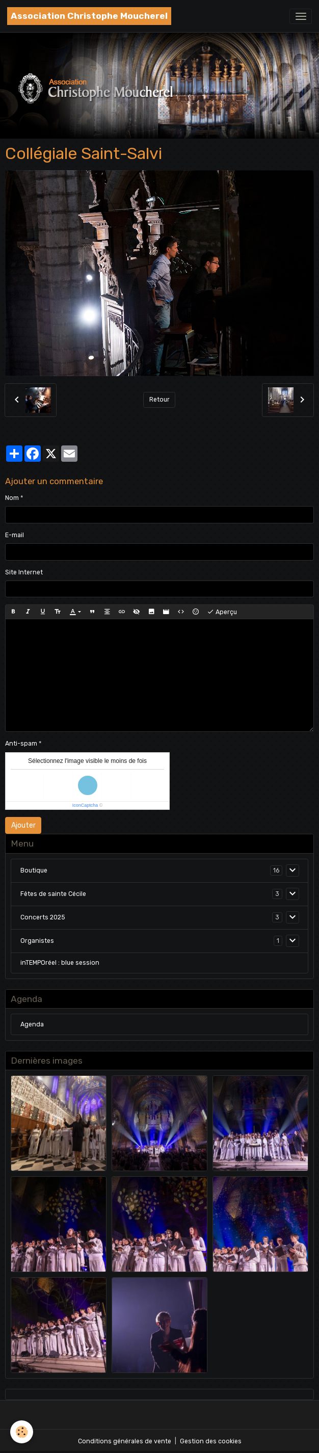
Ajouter (23, 825)
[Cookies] (21, 1431)
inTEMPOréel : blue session (59, 962)
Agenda (32, 1024)
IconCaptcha (85, 805)
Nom (12, 497)
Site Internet (24, 572)
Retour (159, 399)
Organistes (37, 940)
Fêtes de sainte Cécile (53, 893)
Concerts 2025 (42, 917)
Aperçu (222, 612)
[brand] (89, 16)
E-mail (14, 535)
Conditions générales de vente (124, 1441)
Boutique (33, 870)
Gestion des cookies (211, 1441)
